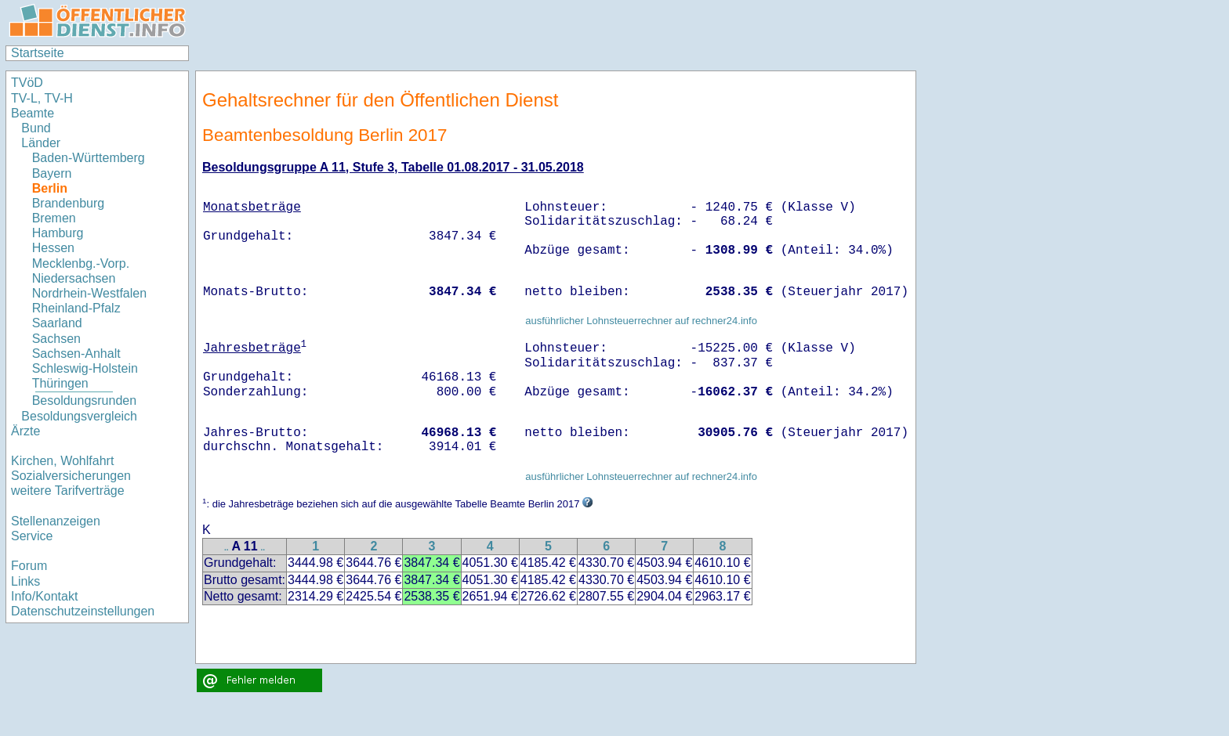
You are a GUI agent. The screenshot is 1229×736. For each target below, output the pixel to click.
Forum (29, 565)
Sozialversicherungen (71, 475)
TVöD (27, 82)
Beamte (32, 113)
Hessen (53, 247)
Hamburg (58, 233)
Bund (35, 128)
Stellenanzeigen (55, 521)
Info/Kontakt (44, 596)
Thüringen (60, 383)
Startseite (37, 53)
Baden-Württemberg (88, 157)
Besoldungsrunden (84, 400)
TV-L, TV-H (42, 98)
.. (226, 547)
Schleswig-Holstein (85, 368)
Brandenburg (68, 203)
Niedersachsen (74, 278)
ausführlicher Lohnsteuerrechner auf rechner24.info (641, 321)
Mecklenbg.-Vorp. (81, 263)
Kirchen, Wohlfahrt (62, 460)
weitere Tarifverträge (68, 490)
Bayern (52, 173)
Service (32, 536)
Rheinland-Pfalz (76, 308)
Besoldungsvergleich (79, 416)
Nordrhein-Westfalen (89, 293)
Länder (40, 143)
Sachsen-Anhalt (76, 353)
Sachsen (56, 338)
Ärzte (25, 431)
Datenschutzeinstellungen (82, 611)
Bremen (54, 218)
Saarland (57, 323)
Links (25, 581)
